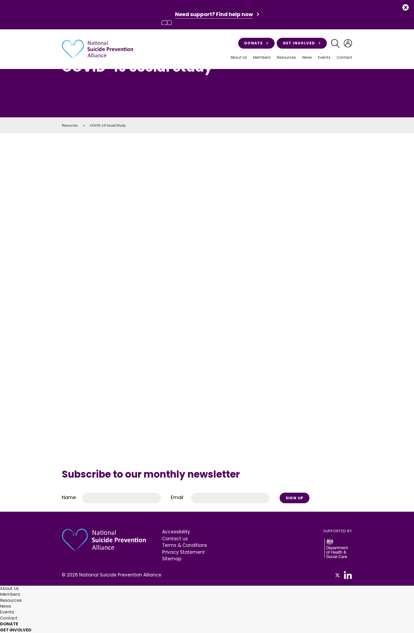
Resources (286, 57)
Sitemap (171, 559)
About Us (238, 57)
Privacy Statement (183, 552)
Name (69, 497)
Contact (344, 57)
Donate (256, 43)
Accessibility (176, 532)
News (307, 57)
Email (177, 497)
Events (324, 57)
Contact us (175, 538)
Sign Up (295, 498)
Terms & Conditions (184, 545)
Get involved (302, 43)
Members (262, 57)
